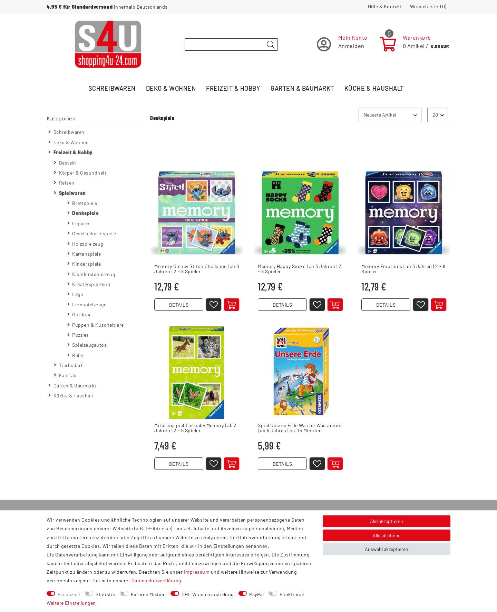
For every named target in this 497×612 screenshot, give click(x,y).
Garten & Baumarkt (302, 88)
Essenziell (69, 594)
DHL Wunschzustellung (208, 594)
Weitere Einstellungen (71, 603)
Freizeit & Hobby (233, 88)
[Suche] (270, 45)
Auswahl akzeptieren (386, 549)
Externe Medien (148, 594)
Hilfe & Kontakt (385, 6)
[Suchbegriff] (231, 44)
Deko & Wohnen (171, 88)
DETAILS (179, 305)
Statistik (105, 594)
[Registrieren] (342, 44)
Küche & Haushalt (374, 88)
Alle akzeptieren (386, 521)
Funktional (292, 594)
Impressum (197, 572)
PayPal (256, 594)
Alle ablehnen (387, 535)
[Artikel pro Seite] (437, 115)
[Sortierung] (390, 115)
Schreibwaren (112, 88)
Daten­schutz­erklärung (156, 580)
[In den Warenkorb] (231, 304)
